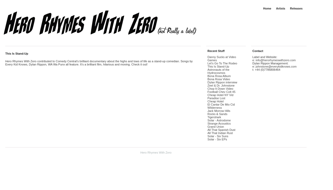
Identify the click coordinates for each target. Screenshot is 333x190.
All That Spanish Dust (221, 129)
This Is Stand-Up (16, 53)
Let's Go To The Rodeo (222, 63)
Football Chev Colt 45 (221, 91)
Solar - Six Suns (217, 136)
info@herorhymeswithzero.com (276, 60)
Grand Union (215, 126)
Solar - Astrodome (219, 120)
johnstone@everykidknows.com (276, 66)
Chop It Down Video (220, 88)
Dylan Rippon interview (222, 82)
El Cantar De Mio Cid (221, 104)
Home (267, 8)
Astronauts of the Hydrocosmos (218, 71)
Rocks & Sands (217, 114)
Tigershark (214, 117)
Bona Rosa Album (219, 76)
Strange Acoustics (219, 123)
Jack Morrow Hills (218, 110)
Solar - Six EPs (217, 139)
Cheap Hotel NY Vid (220, 95)
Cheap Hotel (215, 101)
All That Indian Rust (220, 133)
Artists (280, 8)
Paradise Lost (216, 98)
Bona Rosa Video (218, 79)
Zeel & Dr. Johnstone (221, 85)
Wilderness (214, 107)
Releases (296, 8)
